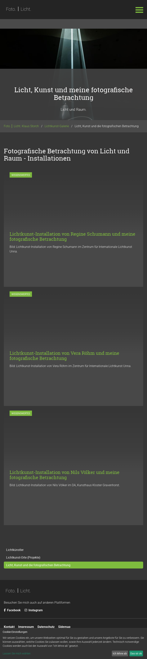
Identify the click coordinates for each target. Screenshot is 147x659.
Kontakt (9, 627)
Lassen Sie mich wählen (17, 653)
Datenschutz (46, 627)
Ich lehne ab (120, 653)
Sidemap (64, 627)
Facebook (12, 610)
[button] (139, 9)
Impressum (26, 627)
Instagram (33, 610)
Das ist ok (136, 653)
